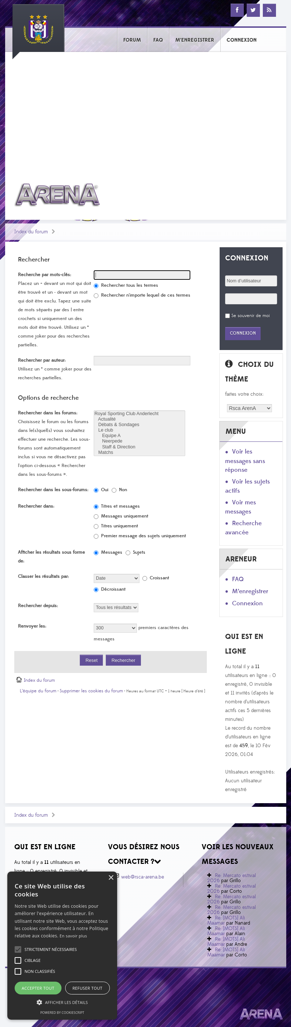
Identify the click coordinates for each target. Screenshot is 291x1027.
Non (119, 490)
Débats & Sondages (139, 425)
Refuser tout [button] (87, 988)
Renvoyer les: (32, 626)
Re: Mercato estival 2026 (231, 878)
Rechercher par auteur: (42, 360)
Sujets (135, 552)
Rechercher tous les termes (126, 285)
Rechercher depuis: (38, 606)
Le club (139, 430)
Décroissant (110, 589)
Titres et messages (117, 506)
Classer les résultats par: (43, 576)
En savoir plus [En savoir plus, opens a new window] (73, 935)
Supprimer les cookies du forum (91, 691)
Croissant (155, 578)
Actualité (139, 419)
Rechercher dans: (36, 506)
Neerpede (139, 441)
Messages (108, 552)
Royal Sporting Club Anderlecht (139, 414)
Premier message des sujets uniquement (140, 536)
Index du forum (31, 232)
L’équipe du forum (38, 691)
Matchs (139, 452)
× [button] (110, 878)
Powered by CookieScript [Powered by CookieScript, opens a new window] (62, 1012)
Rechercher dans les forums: (47, 413)
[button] (51, 949)
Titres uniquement (116, 526)
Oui (101, 490)
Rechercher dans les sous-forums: (53, 490)
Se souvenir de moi (250, 316)
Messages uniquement (121, 516)
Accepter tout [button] (38, 988)
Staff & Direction (139, 447)
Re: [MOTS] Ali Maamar (226, 920)
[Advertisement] (145, 112)
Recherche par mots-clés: (44, 275)
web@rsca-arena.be (142, 877)
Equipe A (139, 436)
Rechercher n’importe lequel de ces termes (142, 295)
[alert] (62, 946)
